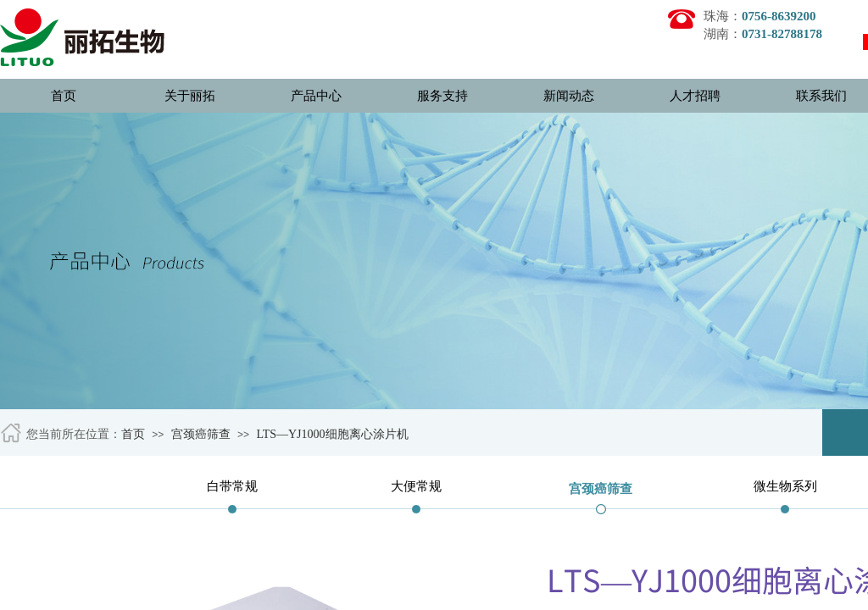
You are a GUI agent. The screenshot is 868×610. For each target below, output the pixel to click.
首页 (63, 96)
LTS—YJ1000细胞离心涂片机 (332, 434)
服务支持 (442, 96)
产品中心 (316, 96)
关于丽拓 (189, 96)
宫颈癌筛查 (201, 434)
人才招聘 (695, 96)
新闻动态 (568, 96)
